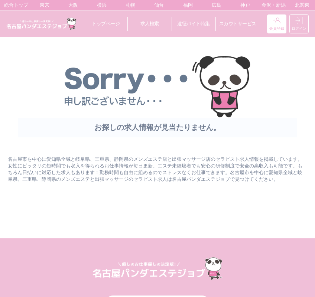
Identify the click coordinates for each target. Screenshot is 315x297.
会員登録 (276, 24)
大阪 (71, 5)
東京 (42, 5)
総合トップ (14, 5)
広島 (214, 5)
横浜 (100, 5)
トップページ (106, 23)
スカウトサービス (237, 23)
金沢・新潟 (272, 5)
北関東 (300, 5)
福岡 (186, 5)
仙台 (157, 5)
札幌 (128, 5)
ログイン (299, 24)
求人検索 (149, 23)
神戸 (243, 5)
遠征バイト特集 (193, 23)
